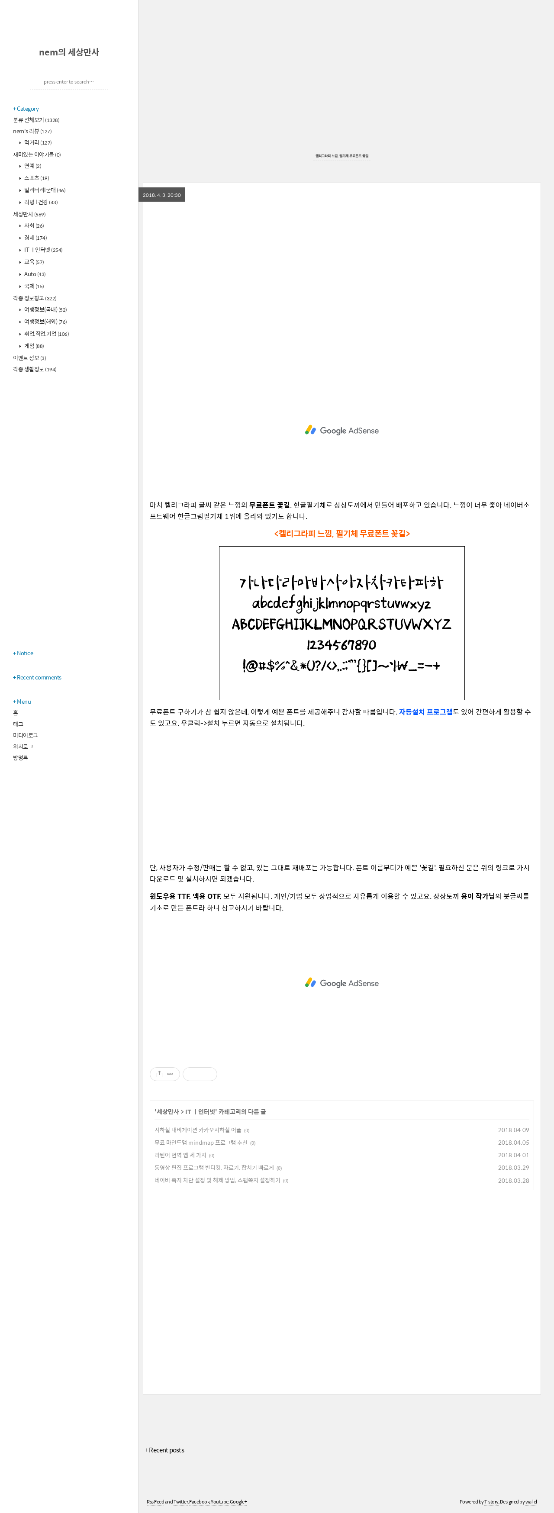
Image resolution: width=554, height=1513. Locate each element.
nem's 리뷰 (32, 130)
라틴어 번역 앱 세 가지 (180, 1154)
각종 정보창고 (35, 298)
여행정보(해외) (45, 321)
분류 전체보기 (36, 119)
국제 (33, 285)
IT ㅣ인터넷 (43, 249)
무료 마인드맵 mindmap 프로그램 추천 (201, 1142)
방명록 (20, 757)
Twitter (181, 1501)
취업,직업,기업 (46, 333)
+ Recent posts (164, 1450)
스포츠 (36, 177)
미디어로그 (25, 735)
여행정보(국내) (45, 309)
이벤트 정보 (29, 357)
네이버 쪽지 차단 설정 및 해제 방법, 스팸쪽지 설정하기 (217, 1180)
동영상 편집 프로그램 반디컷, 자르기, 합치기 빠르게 (214, 1167)
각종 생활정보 (35, 368)
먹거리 (37, 142)
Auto (34, 273)
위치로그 (23, 746)
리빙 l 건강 (40, 201)
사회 (33, 225)
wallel (531, 1501)
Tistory (491, 1501)
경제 (35, 237)
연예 (32, 165)
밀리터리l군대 (44, 189)
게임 (33, 345)
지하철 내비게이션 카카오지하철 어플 (198, 1129)
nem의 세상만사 (69, 51)
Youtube (220, 1501)
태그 (18, 723)
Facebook (199, 1501)
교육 (33, 261)
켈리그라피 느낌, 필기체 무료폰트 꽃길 (342, 155)
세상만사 (29, 214)
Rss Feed (155, 1501)
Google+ (238, 1501)
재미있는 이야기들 (37, 154)
